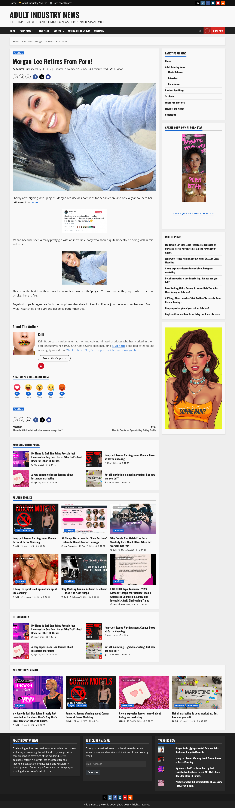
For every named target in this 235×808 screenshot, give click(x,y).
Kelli (18, 69)
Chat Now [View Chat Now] (213, 30)
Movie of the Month (174, 108)
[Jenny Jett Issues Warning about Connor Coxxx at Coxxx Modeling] (35, 519)
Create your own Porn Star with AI (193, 213)
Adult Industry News (45, 14)
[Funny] (28, 389)
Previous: (48, 428)
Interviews (43, 30)
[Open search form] (200, 31)
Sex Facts (59, 30)
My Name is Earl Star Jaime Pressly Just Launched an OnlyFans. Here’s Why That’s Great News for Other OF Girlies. (21, 459)
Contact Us (170, 114)
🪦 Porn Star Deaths (60, 3)
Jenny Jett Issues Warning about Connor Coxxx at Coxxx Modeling (94, 459)
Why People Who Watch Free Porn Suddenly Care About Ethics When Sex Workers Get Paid (131, 542)
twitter (35, 202)
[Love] (17, 389)
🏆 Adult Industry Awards (33, 3)
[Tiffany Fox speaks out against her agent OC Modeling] (35, 569)
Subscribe (93, 772)
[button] (15, 76)
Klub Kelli (118, 346)
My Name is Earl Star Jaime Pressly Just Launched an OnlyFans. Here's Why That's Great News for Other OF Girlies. (198, 772)
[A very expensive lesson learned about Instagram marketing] (144, 692)
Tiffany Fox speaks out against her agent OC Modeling (35, 591)
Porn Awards (174, 84)
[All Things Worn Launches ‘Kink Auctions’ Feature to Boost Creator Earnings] (84, 519)
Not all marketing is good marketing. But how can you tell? (94, 478)
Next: (120, 428)
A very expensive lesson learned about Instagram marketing (21, 478)
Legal (18, 530)
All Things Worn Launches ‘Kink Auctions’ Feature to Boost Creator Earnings (84, 540)
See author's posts (54, 358)
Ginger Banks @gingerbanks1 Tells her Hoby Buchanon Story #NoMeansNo (197, 750)
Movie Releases (175, 72)
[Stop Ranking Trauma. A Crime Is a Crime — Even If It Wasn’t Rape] (84, 569)
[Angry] (62, 389)
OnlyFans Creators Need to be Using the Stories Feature (192, 314)
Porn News (25, 30)
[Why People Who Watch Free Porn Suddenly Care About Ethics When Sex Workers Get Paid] (133, 519)
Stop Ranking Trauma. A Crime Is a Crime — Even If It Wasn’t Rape (84, 591)
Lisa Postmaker (70, 546)
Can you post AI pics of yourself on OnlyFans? (187, 308)
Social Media (128, 705)
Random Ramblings (174, 90)
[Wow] (39, 389)
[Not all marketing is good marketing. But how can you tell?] (197, 692)
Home (13, 3)
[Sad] (50, 389)
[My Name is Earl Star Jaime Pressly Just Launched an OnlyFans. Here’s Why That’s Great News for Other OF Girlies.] (38, 692)
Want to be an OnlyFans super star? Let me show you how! (103, 350)
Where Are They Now (79, 30)
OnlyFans (99, 30)
